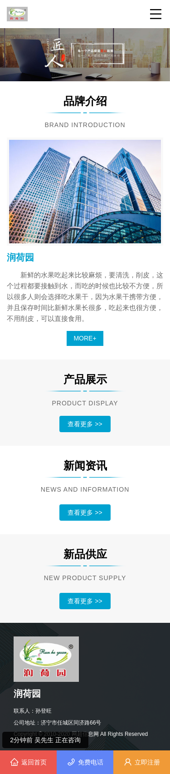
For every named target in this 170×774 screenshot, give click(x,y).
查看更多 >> (85, 424)
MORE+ (84, 338)
